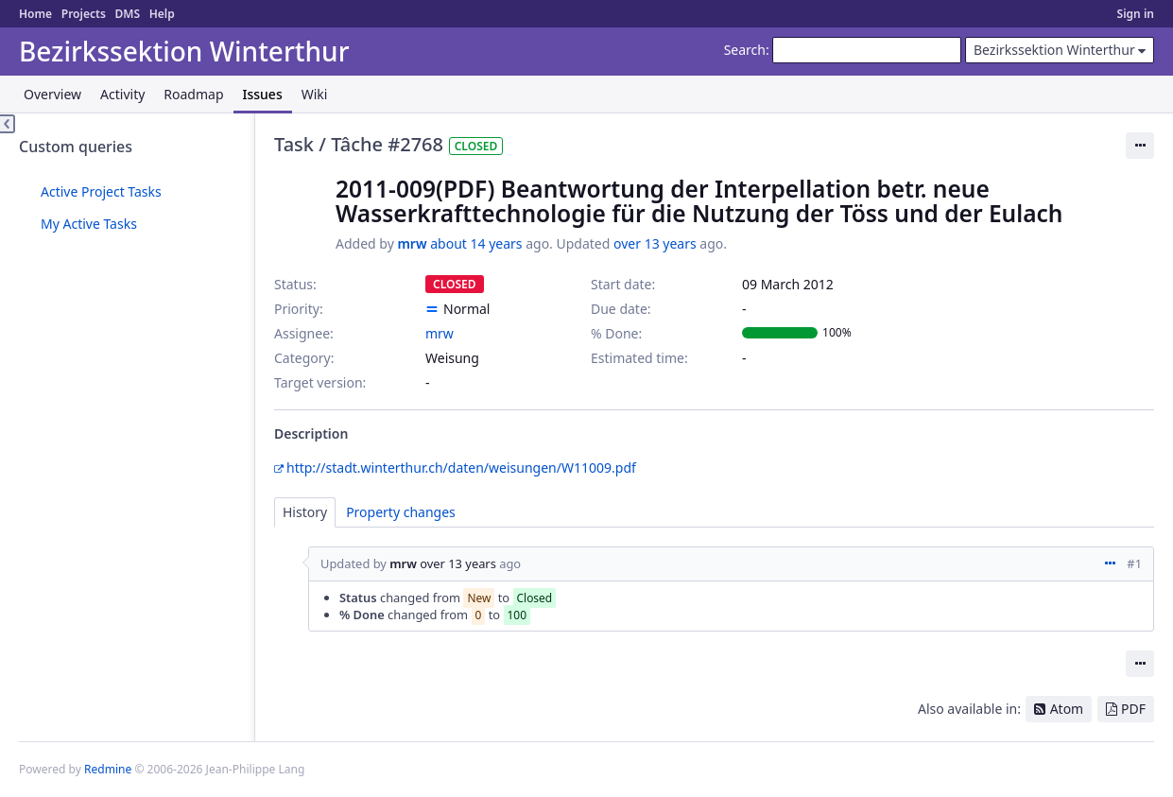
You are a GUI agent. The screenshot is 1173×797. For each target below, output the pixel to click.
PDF (1133, 709)
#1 (1134, 563)
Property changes (401, 512)
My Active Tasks (89, 224)
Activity (122, 94)
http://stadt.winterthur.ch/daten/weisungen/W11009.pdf (461, 467)
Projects (83, 14)
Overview (52, 94)
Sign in (1135, 14)
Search (745, 50)
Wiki (315, 94)
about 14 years (476, 243)
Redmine (107, 769)
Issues (263, 94)
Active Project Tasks (101, 191)
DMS (127, 14)
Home (35, 14)
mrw (411, 243)
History (305, 512)
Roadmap (193, 94)
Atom (1067, 709)
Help (162, 14)
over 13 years (655, 243)
